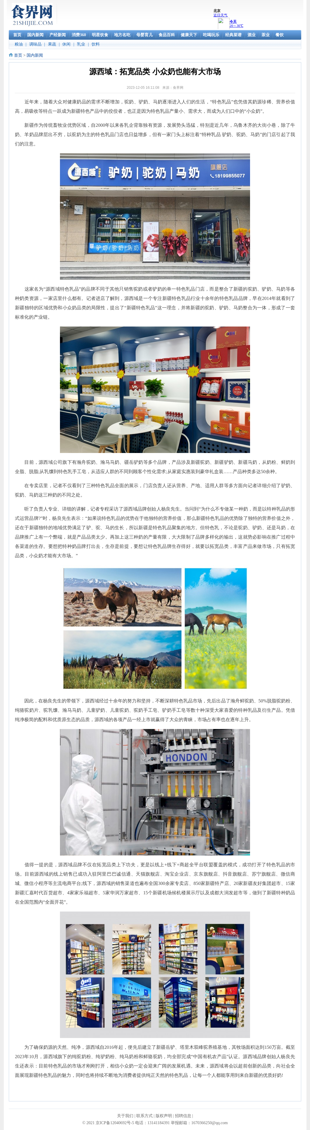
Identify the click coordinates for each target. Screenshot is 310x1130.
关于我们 (125, 1116)
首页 (18, 55)
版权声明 (164, 1116)
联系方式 (144, 1116)
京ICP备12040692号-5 (115, 1123)
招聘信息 (183, 1116)
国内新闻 (35, 55)
